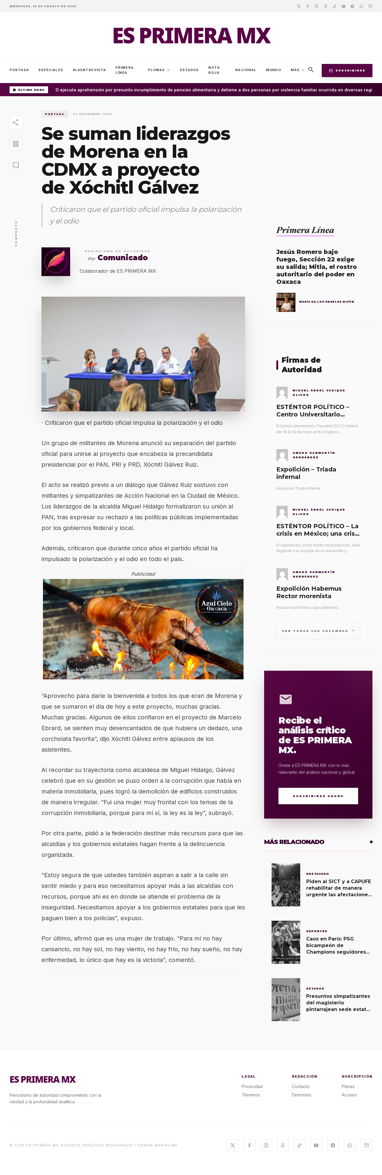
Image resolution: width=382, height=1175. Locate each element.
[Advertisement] (318, 152)
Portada (19, 70)
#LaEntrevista (89, 70)
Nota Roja (214, 70)
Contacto (301, 1086)
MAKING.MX (166, 1145)
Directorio (301, 1094)
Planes (348, 1086)
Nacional (245, 70)
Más (298, 70)
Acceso (349, 1094)
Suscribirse (347, 70)
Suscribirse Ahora (318, 796)
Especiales (50, 70)
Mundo (273, 70)
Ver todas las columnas (318, 630)
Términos (251, 1094)
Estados (189, 70)
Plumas (159, 70)
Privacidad (252, 1086)
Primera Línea (124, 70)
